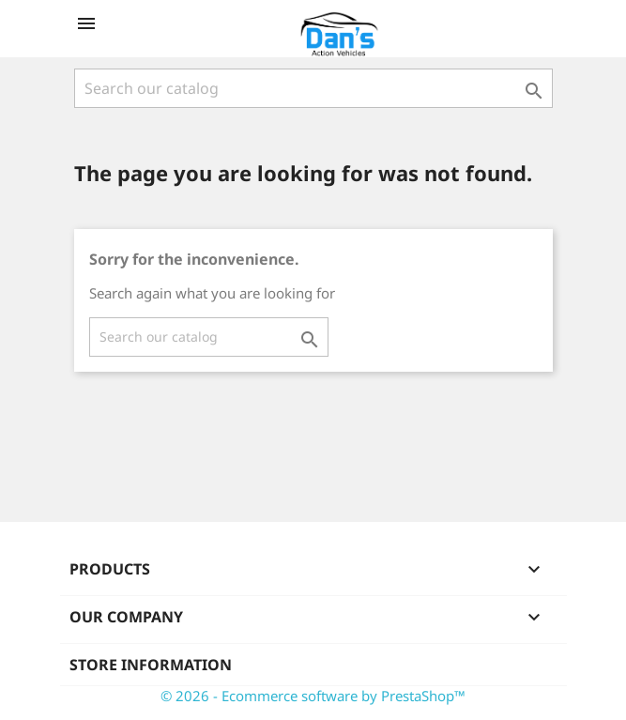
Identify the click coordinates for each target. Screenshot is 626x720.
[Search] (313, 88)
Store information (150, 664)
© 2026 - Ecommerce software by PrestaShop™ (313, 695)
